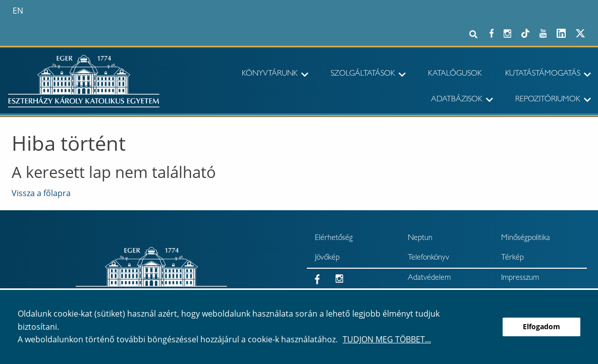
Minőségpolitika (525, 238)
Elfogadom (541, 326)
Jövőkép (327, 258)
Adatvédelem (429, 278)
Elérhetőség (334, 238)
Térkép (512, 258)
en (18, 10)
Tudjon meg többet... (387, 339)
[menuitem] (262, 75)
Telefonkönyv (428, 258)
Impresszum (520, 278)
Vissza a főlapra (41, 193)
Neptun (420, 238)
